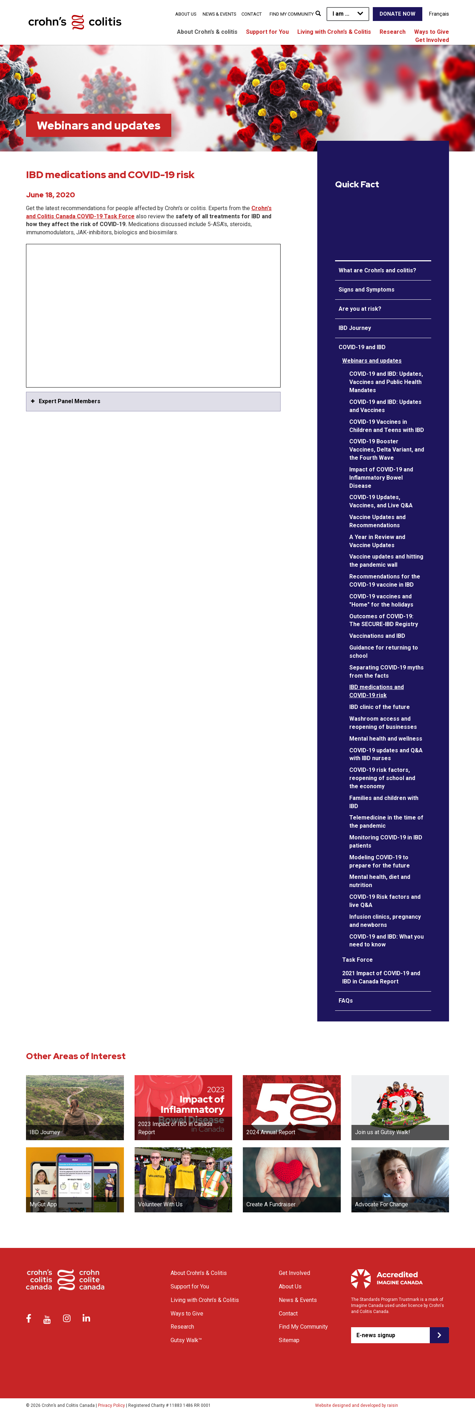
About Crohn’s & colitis (207, 31)
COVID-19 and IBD (362, 347)
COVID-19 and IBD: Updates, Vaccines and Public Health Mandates (386, 382)
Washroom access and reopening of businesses (383, 722)
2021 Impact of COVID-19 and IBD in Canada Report (381, 977)
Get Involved (432, 40)
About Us (185, 14)
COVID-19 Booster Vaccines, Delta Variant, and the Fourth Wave (386, 449)
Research (393, 31)
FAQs (346, 1000)
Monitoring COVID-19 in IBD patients (385, 841)
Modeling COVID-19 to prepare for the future (379, 861)
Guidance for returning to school (383, 651)
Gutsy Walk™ (186, 1340)
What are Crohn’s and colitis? (377, 270)
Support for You (267, 31)
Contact (251, 14)
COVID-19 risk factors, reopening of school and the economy (382, 778)
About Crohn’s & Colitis (199, 1273)
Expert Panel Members (69, 401)
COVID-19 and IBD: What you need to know (386, 940)
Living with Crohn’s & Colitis (334, 31)
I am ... (341, 13)
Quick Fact (357, 184)
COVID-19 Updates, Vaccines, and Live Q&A (381, 501)
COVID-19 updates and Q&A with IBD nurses (386, 754)
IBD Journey (355, 328)
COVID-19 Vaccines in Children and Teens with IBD (386, 425)
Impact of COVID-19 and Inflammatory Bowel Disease (381, 477)
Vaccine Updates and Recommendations (377, 521)
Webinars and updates (372, 360)
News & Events (219, 14)
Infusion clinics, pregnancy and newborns (385, 920)
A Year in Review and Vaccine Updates (377, 541)
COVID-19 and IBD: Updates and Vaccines (385, 406)
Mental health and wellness (385, 738)
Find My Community (292, 14)
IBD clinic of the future (379, 707)
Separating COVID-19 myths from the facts (386, 671)
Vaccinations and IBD (377, 635)
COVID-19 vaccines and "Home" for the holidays (381, 600)
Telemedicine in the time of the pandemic (386, 821)
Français (439, 14)
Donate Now (398, 14)
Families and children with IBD (383, 802)
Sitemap (289, 1340)
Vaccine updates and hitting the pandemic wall (386, 560)
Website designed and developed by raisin (356, 1405)
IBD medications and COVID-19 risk (376, 691)
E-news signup (375, 1335)
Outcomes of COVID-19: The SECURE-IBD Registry (383, 620)
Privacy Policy (111, 1405)
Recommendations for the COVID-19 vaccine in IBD (384, 580)
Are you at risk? (360, 308)
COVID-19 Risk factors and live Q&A (385, 900)
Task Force (357, 959)
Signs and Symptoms (367, 289)
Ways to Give (431, 31)
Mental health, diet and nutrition (379, 881)
